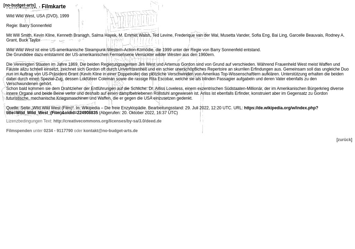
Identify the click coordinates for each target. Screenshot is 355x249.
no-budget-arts (19, 5)
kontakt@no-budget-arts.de (111, 130)
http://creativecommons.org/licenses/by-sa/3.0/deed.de (107, 121)
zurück (344, 139)
